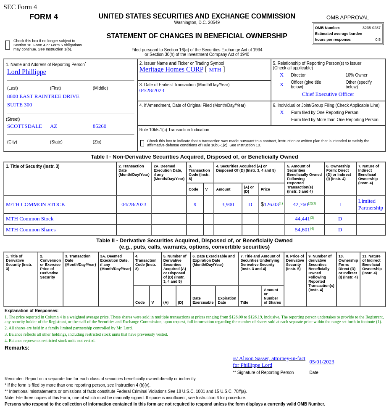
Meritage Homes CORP (171, 69)
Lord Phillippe (26, 71)
